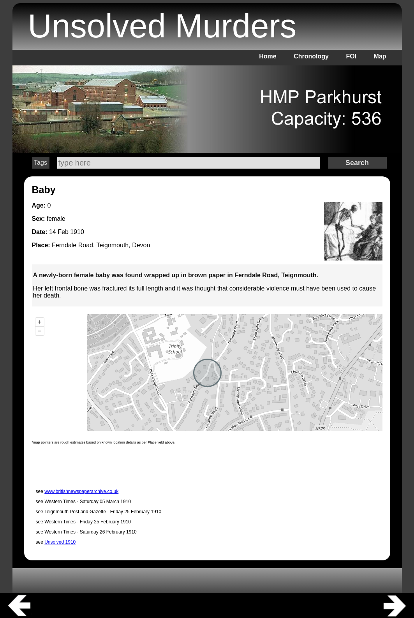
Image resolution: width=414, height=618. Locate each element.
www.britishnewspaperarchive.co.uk (81, 491)
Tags (40, 162)
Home (267, 56)
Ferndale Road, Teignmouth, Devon (101, 245)
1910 (77, 232)
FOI (351, 56)
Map (380, 56)
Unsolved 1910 (60, 542)
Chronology (311, 56)
